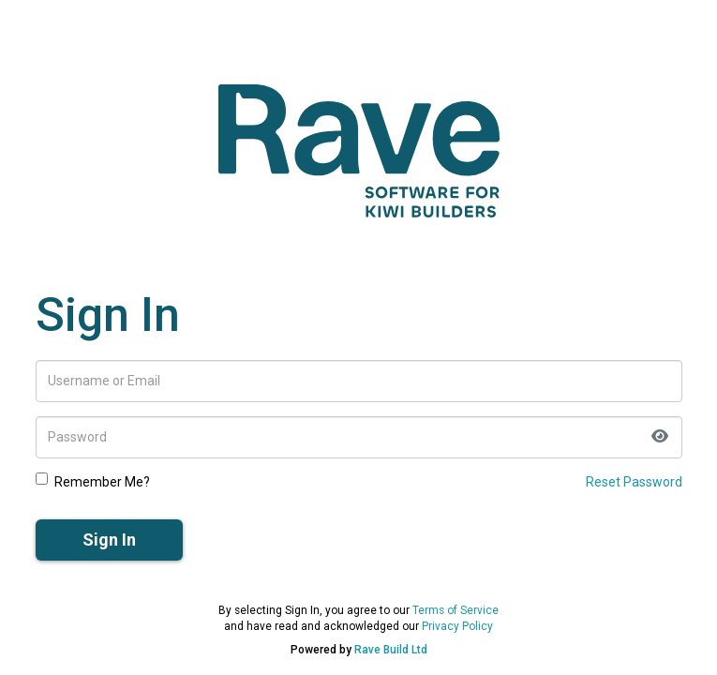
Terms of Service (455, 610)
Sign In (109, 539)
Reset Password (634, 481)
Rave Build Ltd (390, 649)
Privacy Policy (457, 626)
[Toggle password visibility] (660, 437)
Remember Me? (93, 480)
